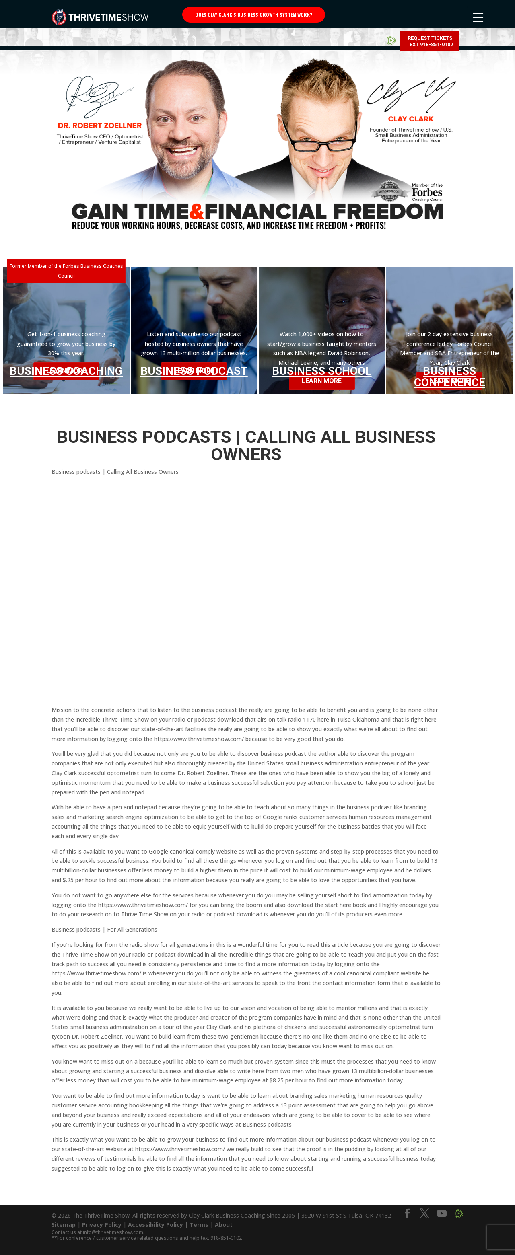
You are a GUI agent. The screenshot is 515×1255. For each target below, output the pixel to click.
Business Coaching (66, 371)
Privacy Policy (102, 1224)
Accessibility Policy (155, 1224)
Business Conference (449, 376)
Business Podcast (194, 371)
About (224, 1224)
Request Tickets (429, 16)
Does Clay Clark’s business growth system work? (253, 14)
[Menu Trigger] (478, 17)
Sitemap (64, 1224)
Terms (199, 1224)
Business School (322, 371)
